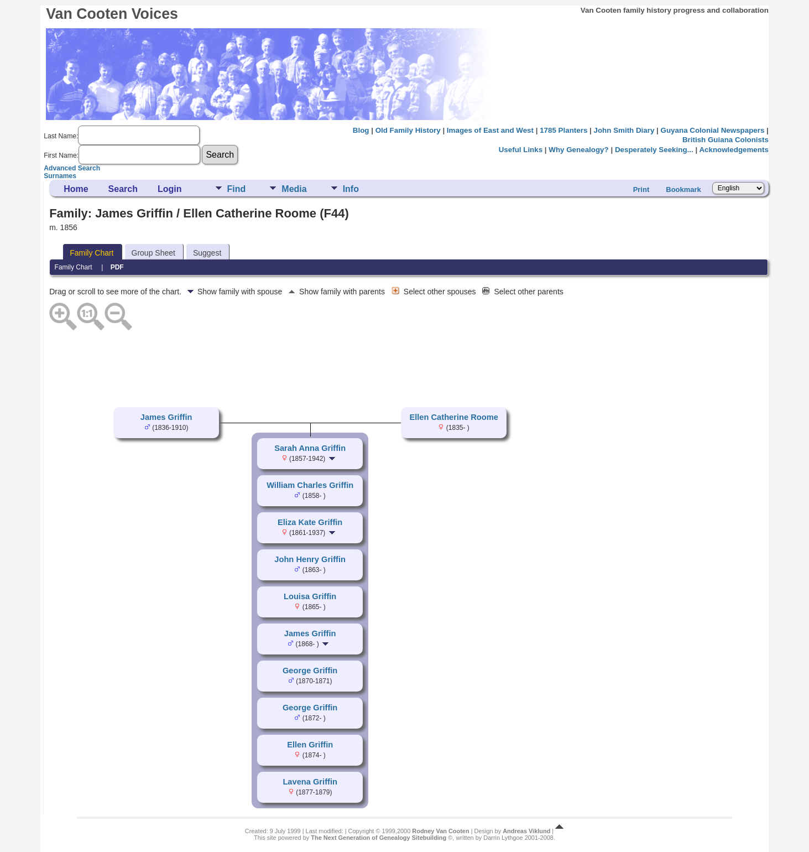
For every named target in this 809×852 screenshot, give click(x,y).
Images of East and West (490, 130)
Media (293, 189)
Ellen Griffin (310, 744)
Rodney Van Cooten (440, 831)
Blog (361, 130)
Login (170, 189)
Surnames (60, 176)
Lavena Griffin (310, 781)
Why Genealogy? (578, 150)
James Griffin (166, 417)
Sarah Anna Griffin (310, 448)
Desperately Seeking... (654, 150)
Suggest (207, 252)
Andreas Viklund (526, 831)
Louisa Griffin (310, 596)
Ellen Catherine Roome (453, 417)
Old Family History (408, 130)
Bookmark (683, 189)
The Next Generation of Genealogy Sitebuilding (378, 837)
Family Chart (91, 252)
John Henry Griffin (310, 559)
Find (236, 189)
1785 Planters (563, 130)
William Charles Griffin (310, 485)
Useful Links (520, 150)
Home (76, 189)
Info (351, 189)
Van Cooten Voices (112, 14)
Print (641, 189)
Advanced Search (72, 168)
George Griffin (310, 670)
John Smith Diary (624, 130)
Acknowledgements (733, 150)
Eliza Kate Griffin (310, 522)
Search (123, 189)
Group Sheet (153, 252)
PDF (117, 267)
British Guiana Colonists (725, 140)
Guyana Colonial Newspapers (713, 130)
